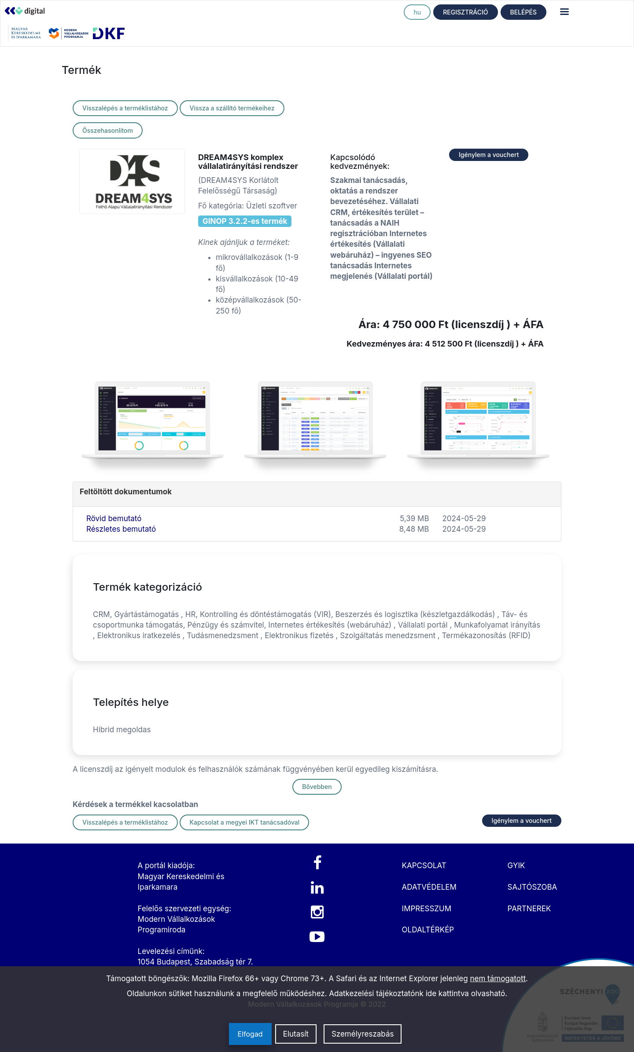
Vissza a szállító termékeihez (231, 108)
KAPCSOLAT (424, 865)
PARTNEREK (529, 908)
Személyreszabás (363, 1034)
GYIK (516, 865)
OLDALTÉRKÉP (428, 929)
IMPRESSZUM (426, 908)
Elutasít (296, 1034)
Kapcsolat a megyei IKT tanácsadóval (244, 822)
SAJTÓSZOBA (532, 887)
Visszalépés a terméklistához (125, 108)
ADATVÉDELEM (429, 887)
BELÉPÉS (523, 12)
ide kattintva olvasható (465, 993)
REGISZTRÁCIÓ (465, 12)
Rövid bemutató (113, 518)
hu (417, 12)
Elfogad (250, 1034)
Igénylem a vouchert (489, 154)
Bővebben (317, 786)
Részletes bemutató (121, 529)
